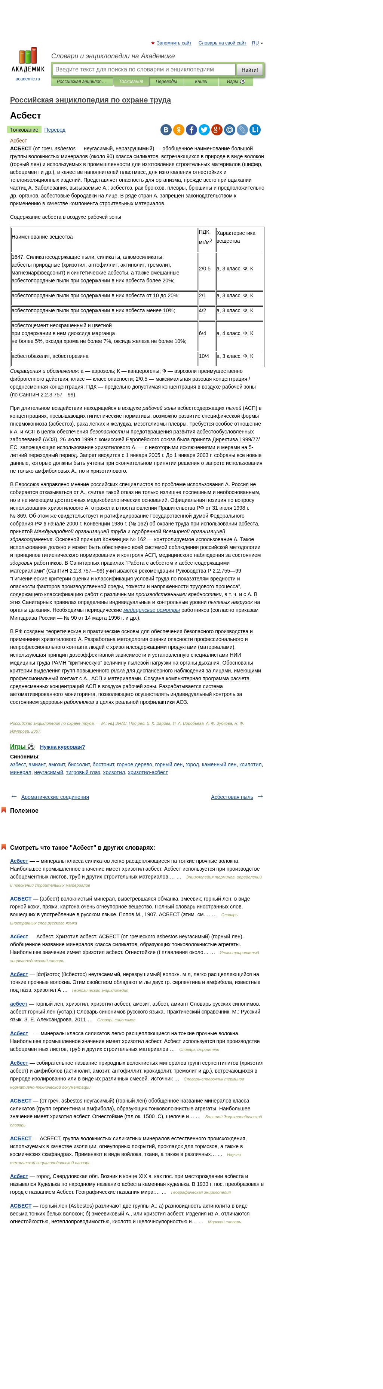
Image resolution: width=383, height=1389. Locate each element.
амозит (57, 764)
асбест (18, 1004)
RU (255, 43)
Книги (201, 81)
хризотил (114, 772)
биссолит (79, 764)
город (192, 764)
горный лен (169, 764)
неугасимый (48, 772)
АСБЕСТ (21, 899)
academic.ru (28, 64)
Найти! (250, 70)
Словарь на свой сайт (222, 43)
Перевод (55, 130)
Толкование (24, 130)
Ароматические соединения (55, 797)
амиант (37, 764)
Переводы (166, 81)
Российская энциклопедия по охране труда (82, 81)
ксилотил (250, 764)
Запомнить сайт (174, 43)
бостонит (103, 764)
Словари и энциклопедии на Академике (113, 56)
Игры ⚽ (236, 81)
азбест (17, 764)
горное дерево (134, 764)
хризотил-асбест (148, 772)
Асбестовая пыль (232, 797)
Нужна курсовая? (62, 747)
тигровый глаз (83, 772)
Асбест (19, 861)
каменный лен (219, 764)
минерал (20, 772)
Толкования (131, 81)
